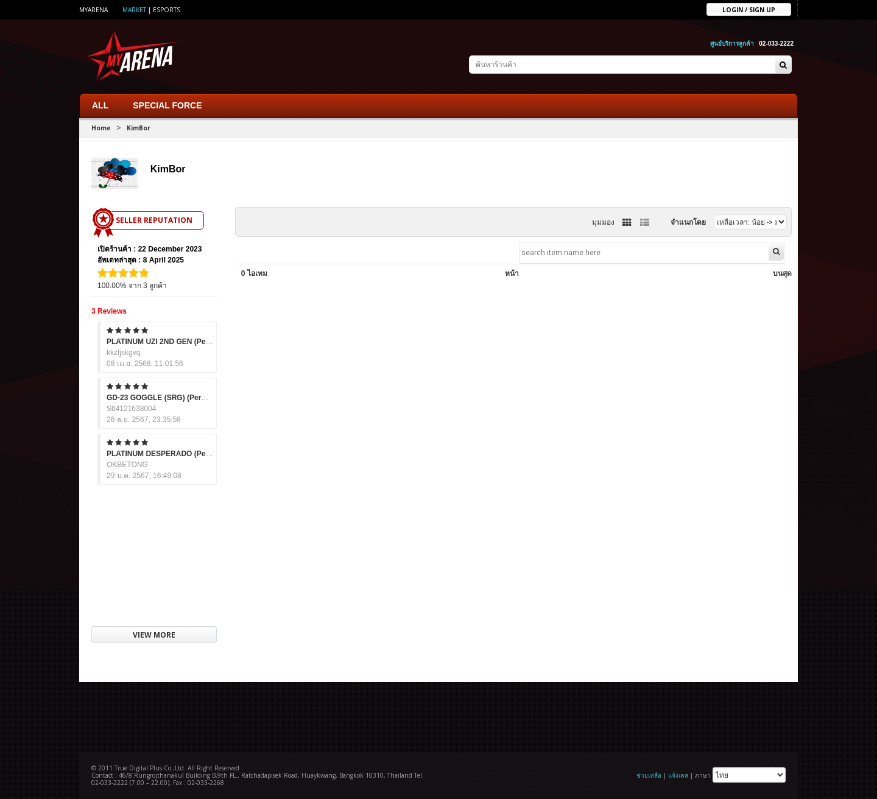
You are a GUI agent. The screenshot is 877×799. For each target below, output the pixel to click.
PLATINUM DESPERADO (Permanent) (172, 451)
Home (101, 125)
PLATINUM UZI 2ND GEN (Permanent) (172, 339)
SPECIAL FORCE (167, 103)
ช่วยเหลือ (648, 773)
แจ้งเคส (678, 773)
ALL (100, 103)
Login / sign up (748, 9)
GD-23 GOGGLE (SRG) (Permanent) (168, 395)
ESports (166, 9)
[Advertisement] (438, 713)
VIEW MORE (154, 632)
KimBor (138, 125)
